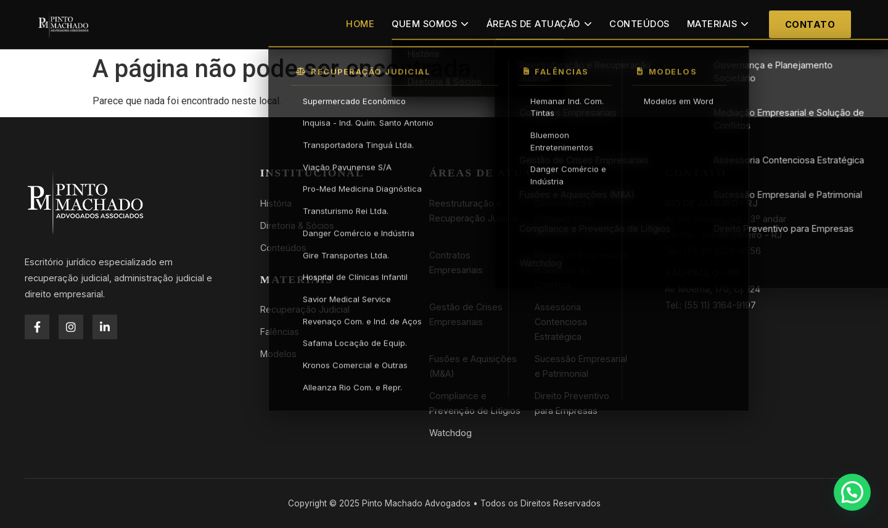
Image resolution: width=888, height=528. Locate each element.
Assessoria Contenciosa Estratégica (561, 322)
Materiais (718, 24)
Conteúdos (639, 24)
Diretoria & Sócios (297, 225)
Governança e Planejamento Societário (564, 218)
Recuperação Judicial (305, 309)
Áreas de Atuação (540, 24)
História (276, 203)
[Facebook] (37, 327)
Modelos (278, 354)
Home (360, 24)
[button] (852, 492)
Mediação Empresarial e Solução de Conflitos (581, 270)
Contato (810, 24)
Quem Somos (430, 24)
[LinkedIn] (104, 327)
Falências (279, 331)
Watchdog (450, 432)
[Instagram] (71, 327)
